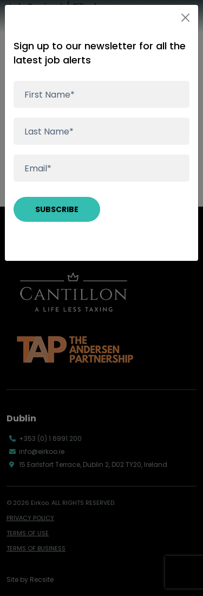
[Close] (185, 17)
